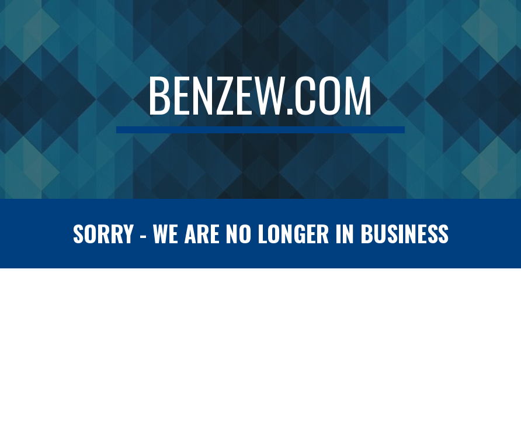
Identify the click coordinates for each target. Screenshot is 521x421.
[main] (261, 99)
